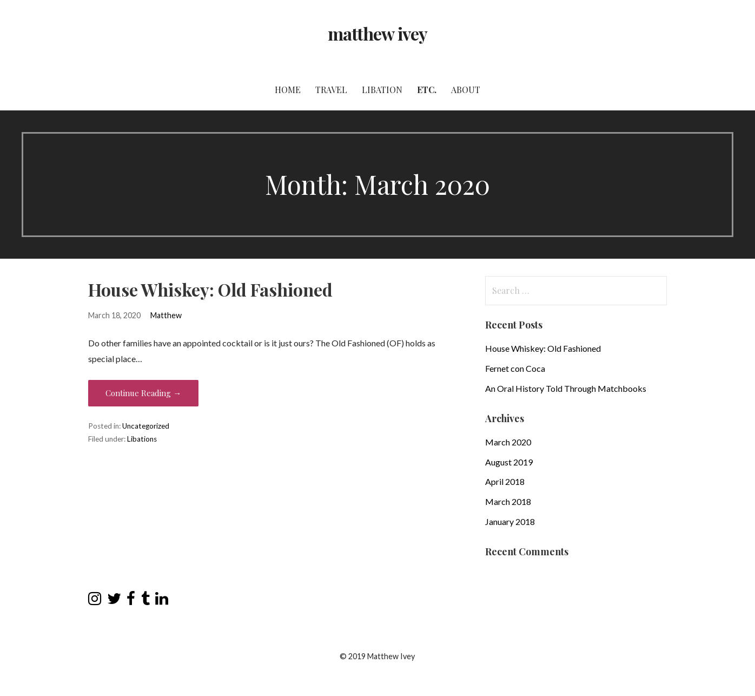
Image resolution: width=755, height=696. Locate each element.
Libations (142, 439)
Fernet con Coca (515, 368)
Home (288, 89)
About (465, 89)
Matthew (166, 315)
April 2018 (505, 481)
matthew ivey (377, 33)
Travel (331, 89)
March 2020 (508, 442)
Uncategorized (145, 426)
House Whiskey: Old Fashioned (210, 289)
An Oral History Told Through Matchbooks (565, 388)
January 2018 (510, 521)
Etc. (426, 89)
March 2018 (508, 501)
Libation (382, 89)
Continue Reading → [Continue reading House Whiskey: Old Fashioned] (143, 393)
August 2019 (509, 462)
